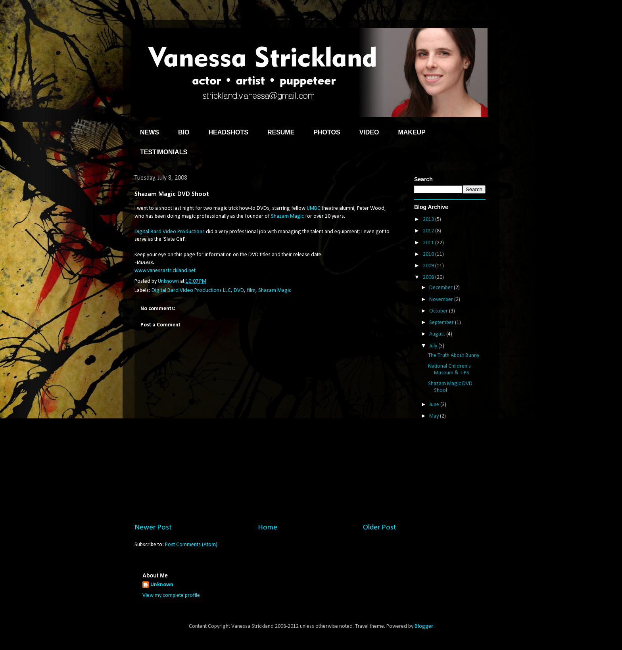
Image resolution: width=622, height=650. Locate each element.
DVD (239, 290)
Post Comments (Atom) (191, 545)
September (442, 323)
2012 (429, 231)
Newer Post (153, 527)
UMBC (314, 208)
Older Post (379, 527)
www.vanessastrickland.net (165, 271)
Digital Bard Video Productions (169, 232)
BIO (183, 132)
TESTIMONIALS (163, 152)
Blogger (424, 626)
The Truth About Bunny (453, 356)
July (433, 346)
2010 (429, 254)
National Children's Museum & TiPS (449, 369)
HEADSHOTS (228, 132)
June (434, 405)
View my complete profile (171, 595)
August (437, 334)
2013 (429, 219)
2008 (429, 277)
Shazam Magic (287, 216)
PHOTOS (326, 132)
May (434, 416)
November (441, 300)
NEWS (149, 132)
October (439, 311)
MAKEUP (411, 132)
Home (267, 527)
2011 (429, 243)
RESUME (280, 132)
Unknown (161, 585)
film (251, 290)
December (441, 288)
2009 (429, 266)
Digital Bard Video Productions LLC (191, 290)
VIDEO (369, 132)
